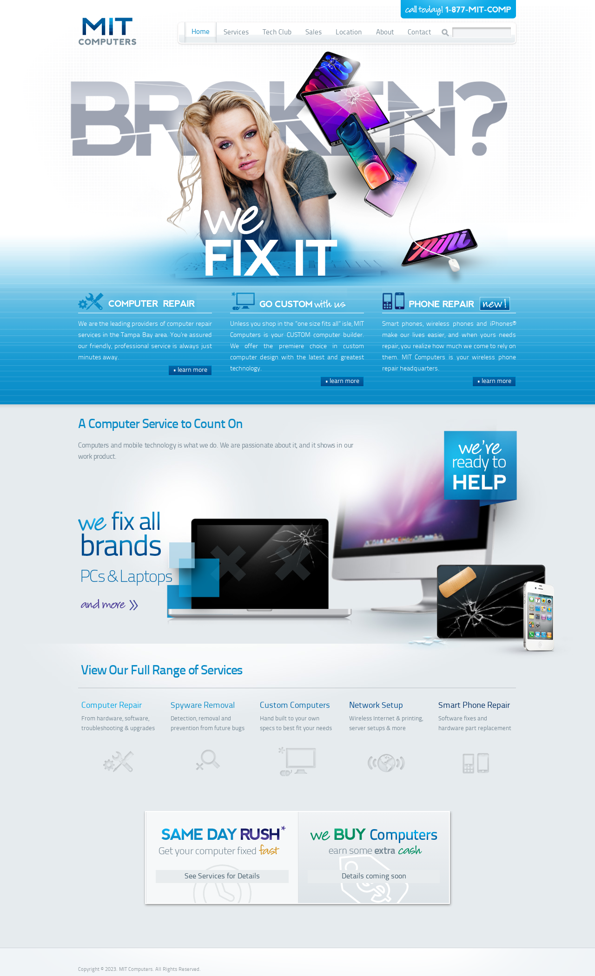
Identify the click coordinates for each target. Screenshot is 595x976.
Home (201, 32)
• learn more (190, 370)
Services (236, 32)
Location (349, 32)
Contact (419, 32)
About (385, 32)
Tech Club (277, 32)
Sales (313, 32)
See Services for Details (222, 876)
